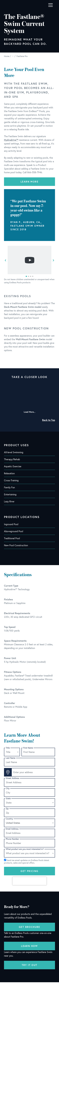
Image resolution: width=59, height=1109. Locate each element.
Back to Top (48, 420)
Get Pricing (29, 871)
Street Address (12, 778)
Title (8, 748)
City (7, 788)
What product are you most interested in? (25, 849)
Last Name (10, 758)
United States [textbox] (13, 822)
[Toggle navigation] (50, 5)
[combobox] (12, 752)
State (8, 798)
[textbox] (12, 752)
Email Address (12, 829)
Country (9, 818)
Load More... (29, 412)
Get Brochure (29, 927)
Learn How (29, 946)
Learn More (29, 181)
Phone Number (12, 839)
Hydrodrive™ (11, 139)
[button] (26, 276)
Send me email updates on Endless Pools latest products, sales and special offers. (26, 861)
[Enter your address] (33, 772)
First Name (28, 748)
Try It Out (29, 965)
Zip (7, 808)
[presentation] (29, 881)
